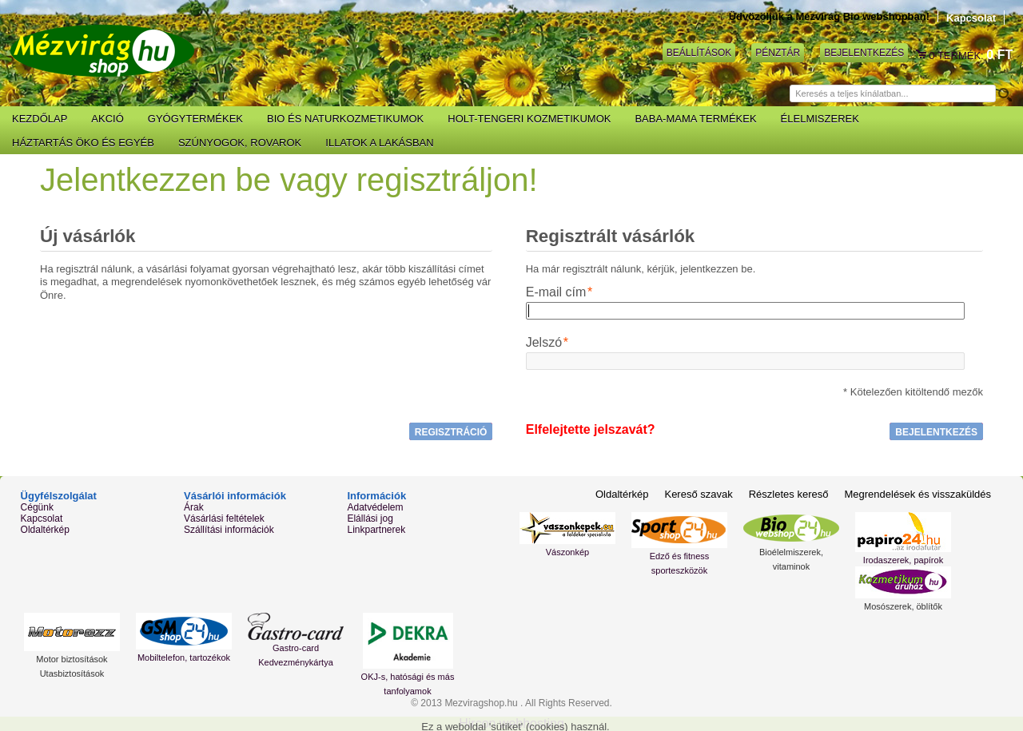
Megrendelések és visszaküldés (917, 494)
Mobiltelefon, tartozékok (183, 657)
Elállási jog (369, 518)
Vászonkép (567, 552)
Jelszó (544, 343)
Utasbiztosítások (72, 673)
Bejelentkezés (864, 52)
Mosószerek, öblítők (903, 606)
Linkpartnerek (376, 529)
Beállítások (699, 52)
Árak (194, 507)
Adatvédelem (375, 507)
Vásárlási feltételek (224, 518)
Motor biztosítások (71, 659)
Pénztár (777, 52)
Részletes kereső (789, 494)
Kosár (922, 55)
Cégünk (37, 507)
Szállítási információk (229, 529)
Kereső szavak (698, 494)
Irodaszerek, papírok (903, 560)
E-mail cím (556, 292)
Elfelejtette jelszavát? (590, 429)
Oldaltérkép (45, 529)
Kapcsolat (971, 18)
